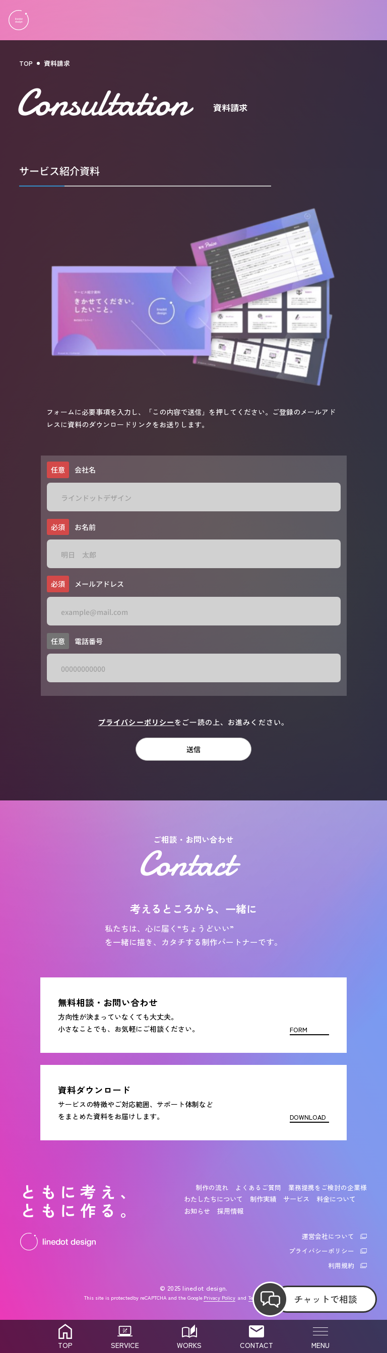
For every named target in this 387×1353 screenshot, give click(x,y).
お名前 (71, 527)
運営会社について (328, 1236)
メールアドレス (85, 584)
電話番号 (75, 641)
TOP (26, 63)
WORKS (189, 1345)
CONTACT (256, 1345)
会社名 (71, 470)
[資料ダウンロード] (193, 1102)
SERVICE (125, 1345)
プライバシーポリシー (136, 722)
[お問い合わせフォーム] (193, 1015)
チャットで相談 (325, 1298)
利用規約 (341, 1265)
